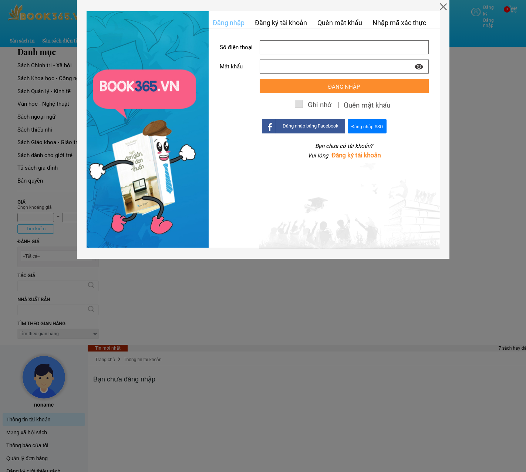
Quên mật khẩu (339, 23)
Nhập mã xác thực (399, 23)
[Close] (443, 6)
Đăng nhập (229, 23)
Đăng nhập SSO (367, 126)
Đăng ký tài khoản (356, 155)
